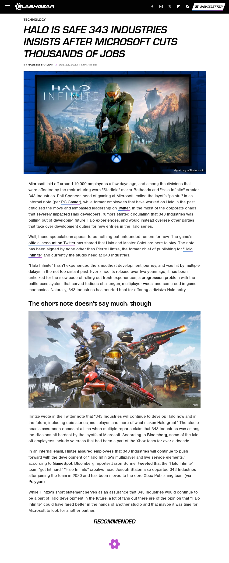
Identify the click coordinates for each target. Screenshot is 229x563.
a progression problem (159, 277)
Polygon (35, 481)
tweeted (145, 463)
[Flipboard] (178, 6)
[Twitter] (169, 6)
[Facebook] (152, 6)
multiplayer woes (137, 283)
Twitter (124, 208)
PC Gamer (70, 202)
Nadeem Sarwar (40, 64)
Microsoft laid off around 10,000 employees (68, 183)
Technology (35, 20)
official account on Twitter (51, 242)
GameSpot (62, 463)
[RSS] (187, 6)
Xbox (195, 405)
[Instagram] (161, 6)
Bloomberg (157, 434)
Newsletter (208, 7)
